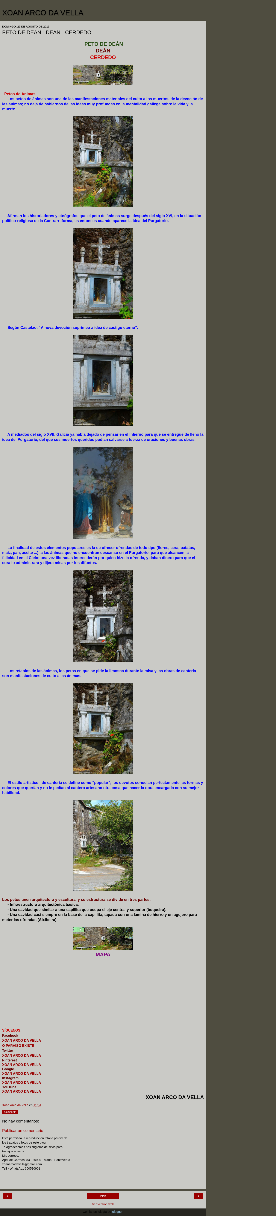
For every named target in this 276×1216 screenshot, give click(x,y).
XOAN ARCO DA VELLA (42, 13)
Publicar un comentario (22, 1130)
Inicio (103, 1196)
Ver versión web (103, 1204)
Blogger (117, 1211)
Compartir (10, 1111)
